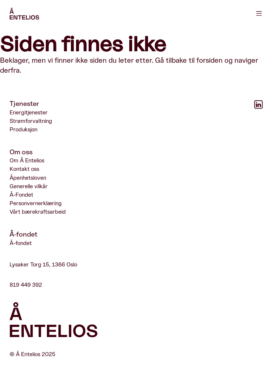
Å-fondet (21, 243)
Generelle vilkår (29, 186)
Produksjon (23, 129)
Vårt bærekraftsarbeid (38, 212)
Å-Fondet (21, 195)
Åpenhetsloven (28, 177)
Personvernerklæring (36, 203)
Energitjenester (29, 112)
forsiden (209, 60)
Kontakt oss (24, 169)
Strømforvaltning (31, 121)
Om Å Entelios (27, 160)
